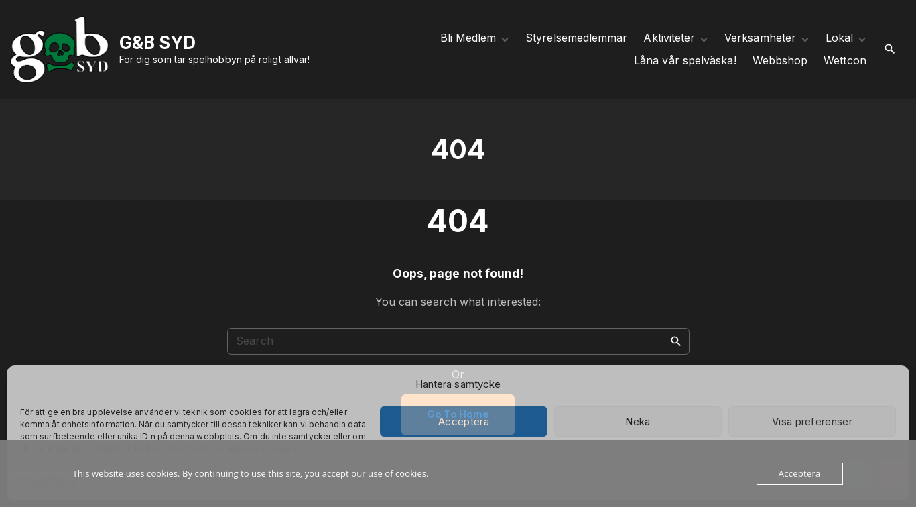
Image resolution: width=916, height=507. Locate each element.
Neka (637, 421)
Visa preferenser (812, 421)
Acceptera (463, 421)
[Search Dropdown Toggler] (890, 49)
